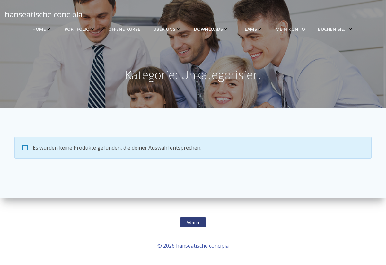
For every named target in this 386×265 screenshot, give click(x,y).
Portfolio (80, 29)
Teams (252, 29)
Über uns (167, 29)
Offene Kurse (124, 29)
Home (42, 29)
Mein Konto (290, 29)
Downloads (211, 29)
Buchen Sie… (336, 29)
